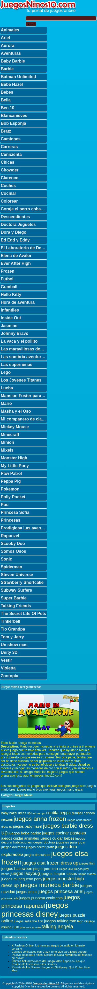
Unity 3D (9, 652)
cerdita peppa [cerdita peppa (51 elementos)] (58, 813)
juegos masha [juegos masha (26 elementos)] (87, 873)
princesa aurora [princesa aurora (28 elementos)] (30, 927)
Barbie (7, 69)
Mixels (7, 450)
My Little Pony (15, 466)
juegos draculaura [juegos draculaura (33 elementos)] (37, 855)
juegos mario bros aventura (36, 789)
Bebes (7, 92)
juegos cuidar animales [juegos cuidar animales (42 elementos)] (20, 838)
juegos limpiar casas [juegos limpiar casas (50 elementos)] (59, 873)
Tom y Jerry (12, 637)
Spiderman (11, 567)
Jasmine (9, 325)
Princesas (10, 520)
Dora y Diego (13, 232)
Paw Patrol (11, 473)
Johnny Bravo (14, 333)
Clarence (9, 178)
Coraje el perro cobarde (24, 209)
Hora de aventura (18, 302)
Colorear (9, 201)
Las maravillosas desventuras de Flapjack (24, 349)
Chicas (7, 162)
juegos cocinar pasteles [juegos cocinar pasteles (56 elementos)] (64, 833)
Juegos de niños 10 (46, 983)
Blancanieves (14, 115)
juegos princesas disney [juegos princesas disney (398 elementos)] (34, 909)
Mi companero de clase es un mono (24, 419)
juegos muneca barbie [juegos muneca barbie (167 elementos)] (49, 885)
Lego (6, 372)
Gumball (9, 287)
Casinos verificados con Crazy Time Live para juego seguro (49, 951)
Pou (5, 504)
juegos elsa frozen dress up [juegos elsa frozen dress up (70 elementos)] (50, 863)
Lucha (7, 388)
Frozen (7, 271)
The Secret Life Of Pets (23, 613)
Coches (8, 185)
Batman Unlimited (18, 76)
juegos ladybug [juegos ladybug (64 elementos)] (25, 873)
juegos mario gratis (69, 789)
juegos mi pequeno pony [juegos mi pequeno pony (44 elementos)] (21, 879)
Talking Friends (16, 606)
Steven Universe (17, 574)
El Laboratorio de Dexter (24, 248)
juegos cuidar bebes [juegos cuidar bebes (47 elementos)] (57, 838)
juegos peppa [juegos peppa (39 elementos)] (27, 892)
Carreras (9, 146)
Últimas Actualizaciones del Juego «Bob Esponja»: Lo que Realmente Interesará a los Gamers (48, 962)
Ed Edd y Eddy (15, 240)
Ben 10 (7, 108)
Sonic (6, 559)
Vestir (6, 660)
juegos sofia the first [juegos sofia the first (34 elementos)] (28, 921)
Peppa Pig (11, 481)
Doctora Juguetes (18, 224)
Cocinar (8, 193)
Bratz (6, 131)
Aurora (7, 45)
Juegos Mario (23, 795)
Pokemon (10, 489)
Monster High (14, 458)
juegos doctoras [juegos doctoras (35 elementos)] (13, 847)
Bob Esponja (13, 123)
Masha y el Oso (16, 411)
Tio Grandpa (13, 629)
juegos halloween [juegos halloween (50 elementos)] (16, 868)
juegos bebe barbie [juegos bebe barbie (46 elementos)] (25, 833)
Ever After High (16, 263)
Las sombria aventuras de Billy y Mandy (24, 357)
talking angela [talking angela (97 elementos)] (57, 926)
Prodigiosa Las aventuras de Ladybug (24, 528)
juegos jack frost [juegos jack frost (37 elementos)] (45, 869)
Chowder (9, 170)
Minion (7, 442)
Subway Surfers (16, 590)
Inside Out (11, 318)
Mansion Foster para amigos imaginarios (24, 395)
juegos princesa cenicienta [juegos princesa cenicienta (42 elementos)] (41, 898)
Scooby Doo (13, 543)
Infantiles (10, 310)
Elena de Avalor (16, 255)
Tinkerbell (10, 621)
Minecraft (10, 434)
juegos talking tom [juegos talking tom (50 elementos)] (60, 921)
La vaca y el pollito (19, 341)
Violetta (8, 668)
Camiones (10, 139)
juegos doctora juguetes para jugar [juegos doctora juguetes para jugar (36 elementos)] (59, 842)
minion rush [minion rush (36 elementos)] (10, 927)
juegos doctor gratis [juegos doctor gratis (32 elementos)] (40, 847)
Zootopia (9, 676)
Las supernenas (16, 364)
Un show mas (14, 644)
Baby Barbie (13, 61)
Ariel (5, 38)
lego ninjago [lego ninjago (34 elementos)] (86, 921)
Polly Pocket (13, 497)
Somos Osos (13, 551)
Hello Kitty (11, 294)
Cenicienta (11, 154)
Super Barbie (14, 598)
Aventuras (11, 53)
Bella (6, 100)
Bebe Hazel (12, 84)
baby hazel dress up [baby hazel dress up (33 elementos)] (16, 813)
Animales (10, 30)
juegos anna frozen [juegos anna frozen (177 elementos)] (39, 818)
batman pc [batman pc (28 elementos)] (38, 813)
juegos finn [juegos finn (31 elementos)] (87, 863)
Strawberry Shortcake (22, 582)
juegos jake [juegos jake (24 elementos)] (66, 868)
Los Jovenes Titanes (21, 380)
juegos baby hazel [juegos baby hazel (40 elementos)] (27, 826)
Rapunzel (10, 536)
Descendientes (15, 217)
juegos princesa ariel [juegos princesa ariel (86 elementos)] (61, 891)
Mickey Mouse (15, 427)
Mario (6, 403)
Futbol (7, 279)
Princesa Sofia (15, 512)
